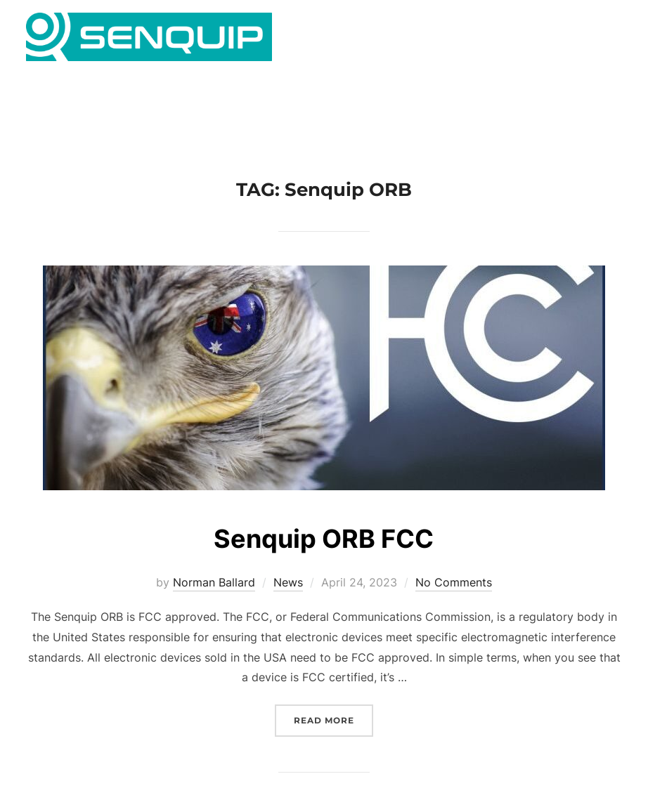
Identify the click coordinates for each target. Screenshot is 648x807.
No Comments (453, 602)
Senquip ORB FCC (323, 557)
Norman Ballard (214, 602)
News (288, 602)
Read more (333, 738)
